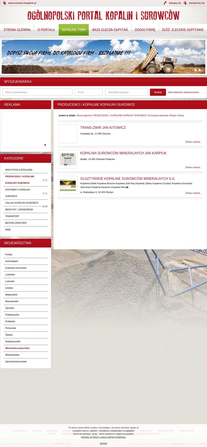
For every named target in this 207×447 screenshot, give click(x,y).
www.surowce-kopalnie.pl (22, 3)
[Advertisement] (25, 134)
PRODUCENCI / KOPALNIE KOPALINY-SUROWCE (19, 179)
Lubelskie (10, 274)
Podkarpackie (12, 314)
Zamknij (103, 443)
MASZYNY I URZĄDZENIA (19, 209)
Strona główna (84, 115)
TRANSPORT (12, 216)
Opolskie (9, 308)
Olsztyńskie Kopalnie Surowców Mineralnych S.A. (127, 178)
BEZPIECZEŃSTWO (16, 223)
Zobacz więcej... (193, 141)
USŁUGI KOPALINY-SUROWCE (21, 203)
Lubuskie (9, 281)
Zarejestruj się (196, 3)
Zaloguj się (175, 3)
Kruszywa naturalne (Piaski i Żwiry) (166, 115)
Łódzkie (9, 288)
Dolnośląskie (11, 261)
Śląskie (9, 334)
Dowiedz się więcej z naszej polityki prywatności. (103, 437)
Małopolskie (11, 294)
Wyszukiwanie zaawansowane (183, 92)
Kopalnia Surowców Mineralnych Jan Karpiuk (123, 153)
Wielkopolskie (12, 355)
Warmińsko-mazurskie (17, 348)
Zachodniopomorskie (16, 361)
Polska (8, 254)
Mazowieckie (11, 301)
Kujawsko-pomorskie (15, 268)
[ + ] (45, 180)
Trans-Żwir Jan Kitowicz (103, 127)
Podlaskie (10, 321)
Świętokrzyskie (12, 341)
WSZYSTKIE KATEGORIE (18, 170)
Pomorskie (10, 328)
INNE (8, 229)
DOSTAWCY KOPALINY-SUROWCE (18, 192)
